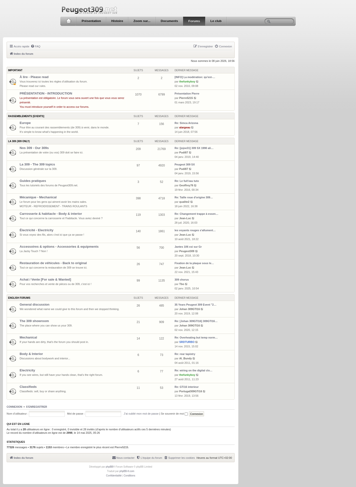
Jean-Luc (185, 218)
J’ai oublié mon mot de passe (141, 413)
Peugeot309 (186, 251)
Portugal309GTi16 (190, 391)
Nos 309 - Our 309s (34, 148)
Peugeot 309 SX (185, 164)
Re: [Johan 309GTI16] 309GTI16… (196, 321)
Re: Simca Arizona (186, 123)
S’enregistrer (36, 406)
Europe (25, 123)
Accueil (68, 21)
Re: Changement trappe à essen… (196, 213)
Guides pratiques (33, 181)
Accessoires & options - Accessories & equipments (59, 246)
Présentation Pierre (187, 93)
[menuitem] (35, 46)
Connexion (14, 406)
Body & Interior (31, 354)
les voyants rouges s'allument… (195, 230)
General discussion (35, 304)
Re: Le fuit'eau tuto (187, 180)
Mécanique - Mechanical (38, 197)
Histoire (117, 21)
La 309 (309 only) (19, 141)
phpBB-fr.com (126, 471)
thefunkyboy (187, 81)
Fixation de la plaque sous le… (194, 263)
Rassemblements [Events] (26, 116)
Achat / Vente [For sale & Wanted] (45, 279)
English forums (19, 298)
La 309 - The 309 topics (37, 164)
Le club (216, 21)
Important (15, 70)
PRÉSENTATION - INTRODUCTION (46, 93)
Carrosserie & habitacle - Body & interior (51, 214)
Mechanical (28, 337)
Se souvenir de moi (174, 413)
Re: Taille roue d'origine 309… (194, 197)
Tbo (181, 284)
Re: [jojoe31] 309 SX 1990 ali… (194, 148)
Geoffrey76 (186, 185)
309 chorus (182, 279)
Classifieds (28, 387)
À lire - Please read (34, 77)
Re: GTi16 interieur (187, 386)
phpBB (109, 466)
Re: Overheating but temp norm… (196, 337)
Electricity (27, 370)
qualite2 (184, 201)
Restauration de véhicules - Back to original (53, 263)
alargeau (184, 127)
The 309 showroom (34, 321)
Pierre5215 (186, 97)
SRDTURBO (186, 341)
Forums (194, 21)
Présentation (91, 21)
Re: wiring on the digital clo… (194, 370)
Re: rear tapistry (185, 353)
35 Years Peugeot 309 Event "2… (195, 304)
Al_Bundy (185, 358)
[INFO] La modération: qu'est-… (195, 77)
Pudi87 (183, 152)
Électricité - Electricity (36, 230)
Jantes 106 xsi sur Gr (188, 246)
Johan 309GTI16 (189, 309)
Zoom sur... (141, 21)
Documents (169, 21)
